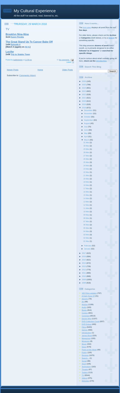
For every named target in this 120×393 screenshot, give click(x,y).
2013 (84, 266)
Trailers (85, 372)
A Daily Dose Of (88, 296)
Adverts (85, 299)
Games (85, 330)
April (86, 136)
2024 (84, 88)
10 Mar (86, 211)
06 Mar (86, 225)
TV (7, 29)
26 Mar (86, 159)
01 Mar (86, 241)
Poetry (84, 352)
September (88, 120)
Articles (85, 304)
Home (40, 70)
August (87, 123)
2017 (84, 253)
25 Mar (86, 162)
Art (83, 302)
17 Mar (86, 188)
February (88, 246)
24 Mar (86, 165)
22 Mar (86, 172)
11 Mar (86, 208)
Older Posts (67, 70)
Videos (84, 378)
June (86, 130)
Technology (86, 367)
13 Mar (86, 202)
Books (84, 310)
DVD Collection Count (91, 321)
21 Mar (86, 175)
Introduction (86, 333)
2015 (84, 260)
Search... (85, 358)
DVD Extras (86, 324)
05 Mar (86, 228)
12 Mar (86, 205)
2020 (84, 101)
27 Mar (86, 156)
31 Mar (86, 142)
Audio (84, 307)
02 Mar (86, 238)
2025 (84, 84)
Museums (86, 341)
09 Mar (86, 215)
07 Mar (86, 221)
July (86, 127)
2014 (84, 263)
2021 (84, 98)
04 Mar (86, 231)
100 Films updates (89, 293)
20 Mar (86, 179)
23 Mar (86, 169)
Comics (85, 313)
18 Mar (86, 185)
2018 (84, 108)
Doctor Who (86, 319)
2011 (84, 273)
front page (87, 27)
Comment (86, 316)
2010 (84, 276)
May (86, 133)
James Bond (87, 335)
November (88, 113)
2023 (84, 91)
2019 (84, 104)
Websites (85, 381)
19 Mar (86, 182)
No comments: (64, 60)
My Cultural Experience (35, 10)
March (87, 140)
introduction (101, 61)
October (87, 117)
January (87, 249)
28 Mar (86, 152)
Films (84, 327)
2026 (84, 81)
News (84, 347)
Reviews (85, 355)
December (88, 110)
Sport (84, 364)
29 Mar (86, 149)
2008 (84, 283)
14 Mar (86, 198)
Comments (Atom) (27, 75)
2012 (84, 270)
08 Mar (86, 218)
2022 (84, 94)
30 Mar (86, 146)
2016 (84, 256)
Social (84, 361)
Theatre (85, 369)
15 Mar (86, 195)
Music (84, 344)
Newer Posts (12, 70)
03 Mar (86, 235)
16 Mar (86, 192)
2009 (84, 279)
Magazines (86, 338)
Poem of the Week (89, 350)
